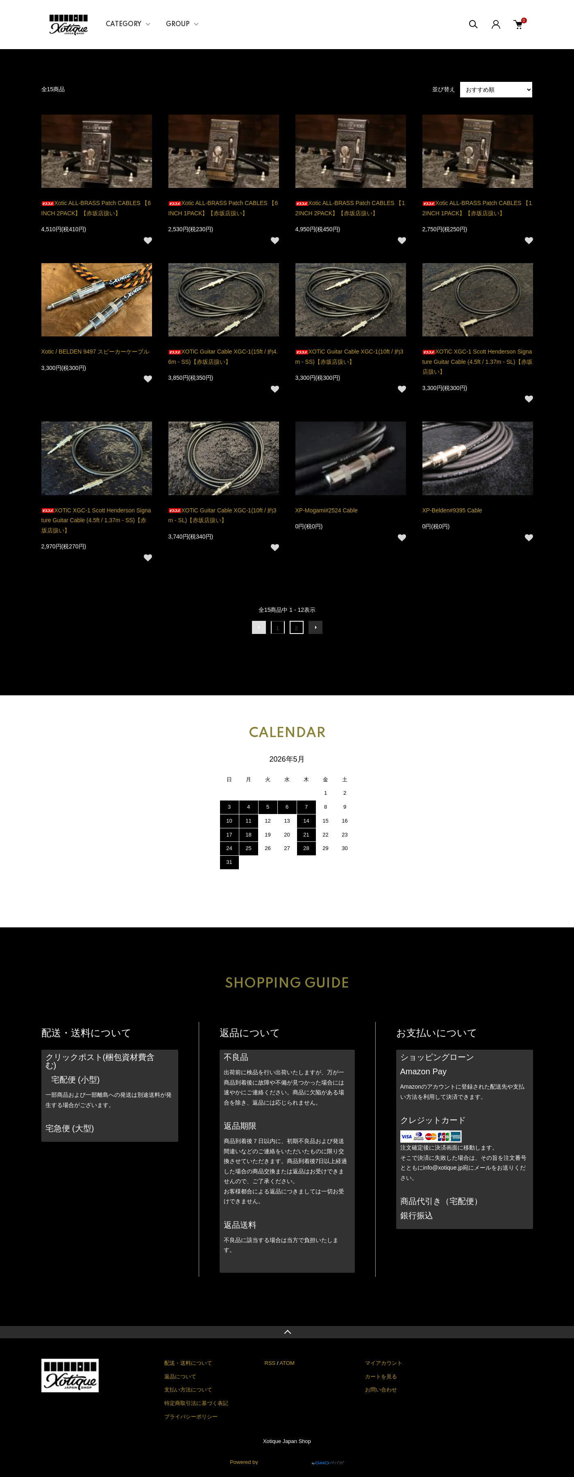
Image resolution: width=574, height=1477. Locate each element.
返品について (180, 1376)
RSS (270, 1363)
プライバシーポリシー (191, 1417)
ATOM (286, 1363)
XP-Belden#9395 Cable (452, 510)
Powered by (287, 1457)
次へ (315, 627)
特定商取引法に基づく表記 (196, 1403)
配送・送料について (188, 1363)
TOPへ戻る (287, 1332)
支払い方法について (188, 1390)
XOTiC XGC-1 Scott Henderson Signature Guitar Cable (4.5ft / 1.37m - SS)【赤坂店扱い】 (96, 520)
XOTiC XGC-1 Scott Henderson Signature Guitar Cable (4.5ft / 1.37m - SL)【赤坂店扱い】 (477, 361)
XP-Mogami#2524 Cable (326, 510)
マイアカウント (383, 1363)
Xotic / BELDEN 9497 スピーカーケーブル (95, 351)
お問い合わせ (381, 1390)
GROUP (178, 24)
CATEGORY (123, 24)
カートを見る (381, 1376)
